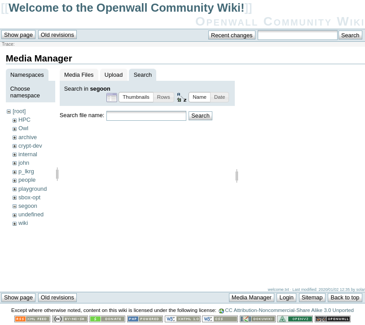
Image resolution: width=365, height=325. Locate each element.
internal (27, 154)
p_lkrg (26, 171)
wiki (23, 223)
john (23, 162)
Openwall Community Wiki (280, 21)
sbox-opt (29, 197)
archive (27, 137)
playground (32, 188)
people (26, 179)
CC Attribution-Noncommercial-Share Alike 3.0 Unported (289, 311)
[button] (136, 97)
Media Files (78, 74)
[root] (19, 111)
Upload (114, 74)
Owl (23, 128)
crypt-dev (30, 145)
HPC (24, 119)
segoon (27, 205)
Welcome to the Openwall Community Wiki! (126, 7)
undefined (31, 214)
